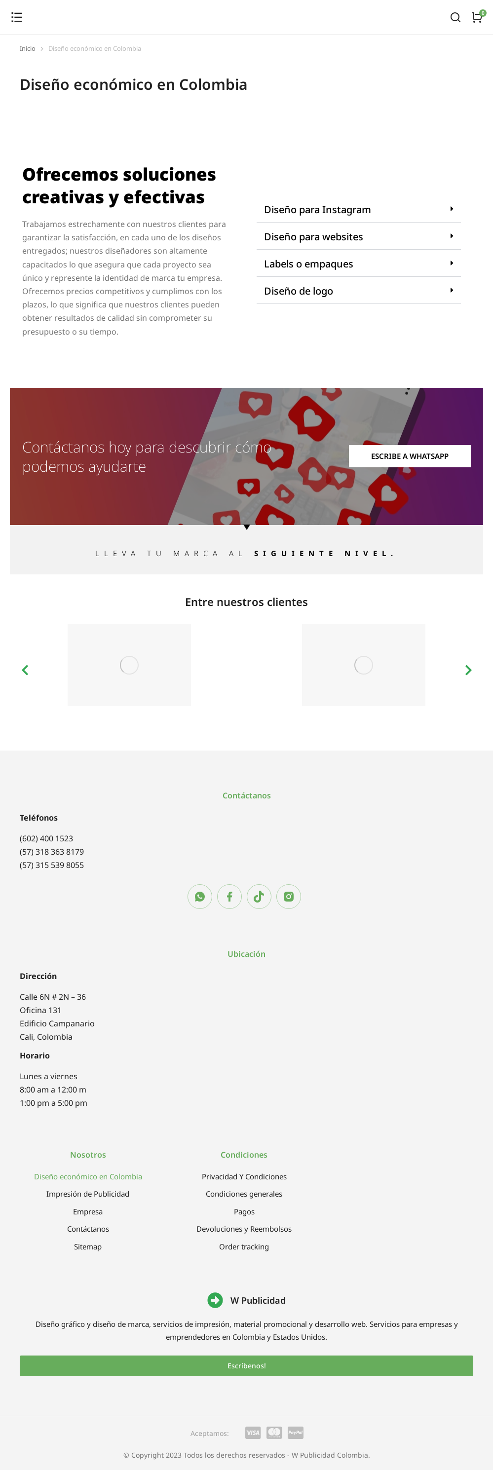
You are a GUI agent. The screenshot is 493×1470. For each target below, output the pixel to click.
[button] (359, 210)
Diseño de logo (298, 291)
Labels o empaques (308, 263)
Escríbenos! (247, 1365)
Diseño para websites (313, 236)
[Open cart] (477, 17)
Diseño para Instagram (317, 209)
